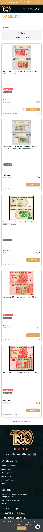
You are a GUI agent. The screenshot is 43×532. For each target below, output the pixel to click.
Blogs (3, 483)
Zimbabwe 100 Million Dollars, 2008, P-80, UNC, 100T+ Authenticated (20, 73)
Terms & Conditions (8, 466)
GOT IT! (21, 528)
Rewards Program (7, 480)
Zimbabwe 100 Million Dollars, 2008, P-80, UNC (20, 372)
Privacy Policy (6, 469)
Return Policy (6, 476)
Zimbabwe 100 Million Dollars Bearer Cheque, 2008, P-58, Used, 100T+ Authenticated (20, 148)
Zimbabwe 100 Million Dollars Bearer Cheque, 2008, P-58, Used (20, 223)
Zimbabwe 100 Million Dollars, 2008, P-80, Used (20, 297)
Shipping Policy (6, 473)
